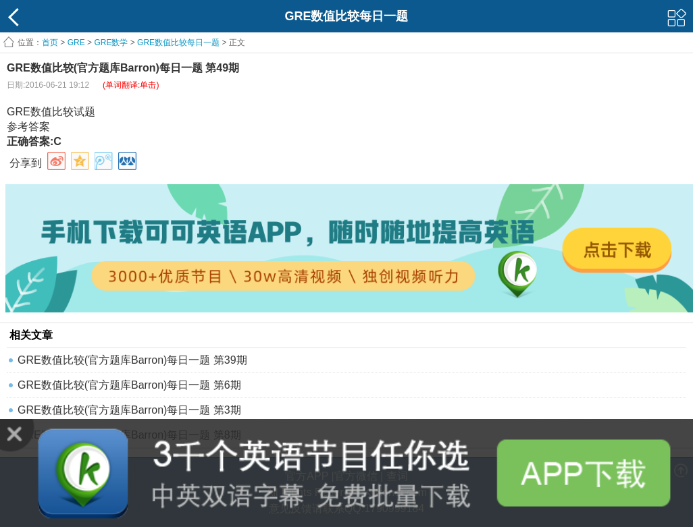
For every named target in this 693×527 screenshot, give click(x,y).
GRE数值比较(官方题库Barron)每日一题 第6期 (129, 385)
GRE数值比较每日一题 (178, 42)
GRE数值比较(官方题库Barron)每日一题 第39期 (132, 360)
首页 (50, 42)
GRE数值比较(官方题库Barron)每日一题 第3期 (129, 410)
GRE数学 (111, 42)
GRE (76, 42)
